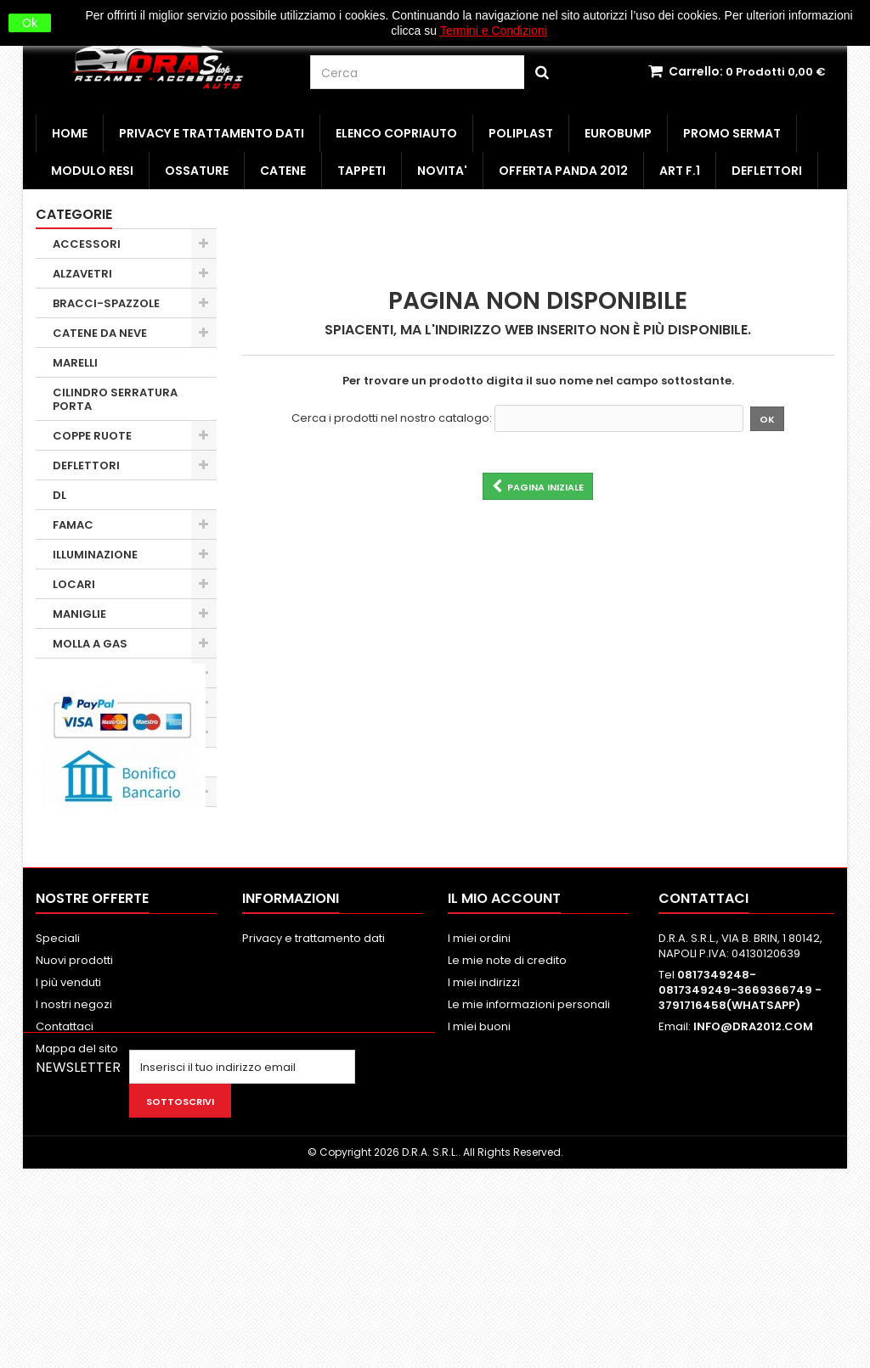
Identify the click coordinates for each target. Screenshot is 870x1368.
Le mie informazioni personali (529, 1165)
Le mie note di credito (507, 1121)
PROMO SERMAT (732, 133)
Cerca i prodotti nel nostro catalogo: (391, 418)
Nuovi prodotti (74, 1121)
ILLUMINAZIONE (95, 555)
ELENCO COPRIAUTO (396, 133)
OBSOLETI (80, 703)
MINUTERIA (84, 673)
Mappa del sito (77, 1209)
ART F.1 (679, 170)
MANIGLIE (79, 614)
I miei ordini (479, 1098)
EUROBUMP (618, 133)
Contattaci (64, 1187)
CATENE (283, 170)
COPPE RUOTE (92, 436)
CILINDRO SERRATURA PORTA (115, 399)
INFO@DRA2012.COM (753, 1187)
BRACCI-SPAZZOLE (106, 303)
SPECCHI (78, 792)
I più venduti (68, 1143)
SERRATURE (85, 762)
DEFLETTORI (767, 170)
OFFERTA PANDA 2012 (563, 170)
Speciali (58, 1098)
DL (59, 495)
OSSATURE (197, 170)
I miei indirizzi (484, 1143)
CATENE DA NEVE (100, 333)
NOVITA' (442, 170)
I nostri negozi (74, 1165)
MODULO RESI (92, 170)
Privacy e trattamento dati (211, 133)
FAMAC (73, 525)
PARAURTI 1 (84, 733)
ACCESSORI (87, 244)
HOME (70, 133)
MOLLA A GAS (90, 644)
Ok (29, 23)
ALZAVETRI (82, 274)
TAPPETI (361, 170)
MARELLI (75, 363)
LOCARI (74, 584)
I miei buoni (479, 1187)
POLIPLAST (521, 133)
